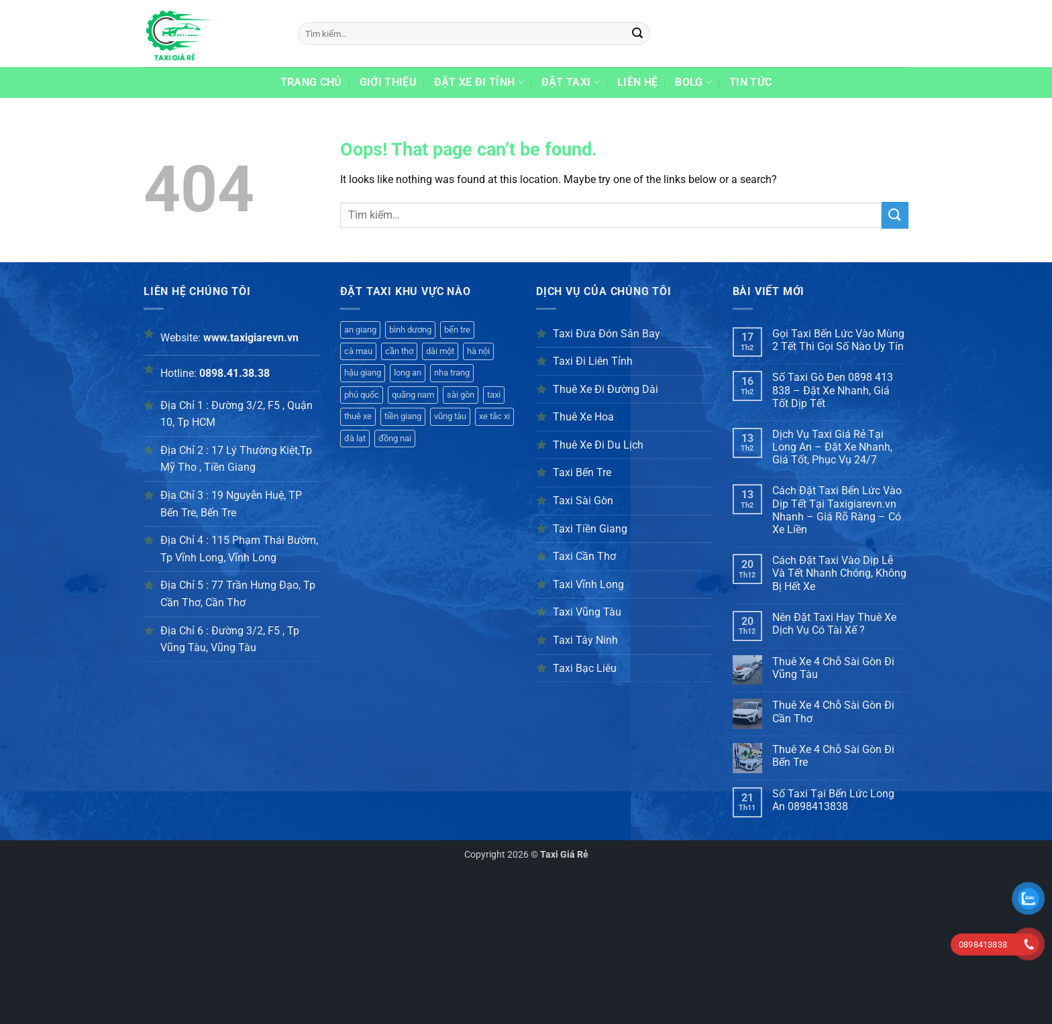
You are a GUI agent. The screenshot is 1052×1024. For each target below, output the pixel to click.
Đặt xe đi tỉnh (479, 82)
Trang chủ (311, 82)
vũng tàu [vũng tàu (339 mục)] (450, 416)
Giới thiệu (388, 82)
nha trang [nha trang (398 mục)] (452, 372)
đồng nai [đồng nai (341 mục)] (394, 438)
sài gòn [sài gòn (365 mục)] (460, 395)
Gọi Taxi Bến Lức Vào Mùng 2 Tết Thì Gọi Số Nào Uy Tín (838, 340)
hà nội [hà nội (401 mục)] (478, 351)
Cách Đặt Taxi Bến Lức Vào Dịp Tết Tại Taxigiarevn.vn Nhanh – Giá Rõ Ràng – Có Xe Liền (837, 510)
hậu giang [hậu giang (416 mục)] (362, 372)
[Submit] (638, 33)
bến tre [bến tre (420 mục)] (457, 330)
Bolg (693, 82)
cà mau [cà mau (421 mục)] (358, 351)
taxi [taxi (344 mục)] (494, 395)
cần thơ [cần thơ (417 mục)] (399, 351)
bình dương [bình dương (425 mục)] (410, 330)
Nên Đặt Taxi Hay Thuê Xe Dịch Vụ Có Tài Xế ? (834, 623)
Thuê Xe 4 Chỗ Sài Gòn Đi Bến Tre (833, 756)
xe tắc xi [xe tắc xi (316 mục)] (494, 416)
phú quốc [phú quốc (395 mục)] (361, 395)
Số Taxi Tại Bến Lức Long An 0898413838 (833, 800)
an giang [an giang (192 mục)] (360, 330)
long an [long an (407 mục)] (407, 372)
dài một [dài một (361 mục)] (440, 351)
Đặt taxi (570, 82)
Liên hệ (637, 82)
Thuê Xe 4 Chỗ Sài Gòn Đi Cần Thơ (833, 711)
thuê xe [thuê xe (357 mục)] (358, 416)
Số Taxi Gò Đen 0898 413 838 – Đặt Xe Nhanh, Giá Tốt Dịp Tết (832, 390)
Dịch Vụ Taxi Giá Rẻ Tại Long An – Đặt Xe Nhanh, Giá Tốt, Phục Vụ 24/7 (832, 447)
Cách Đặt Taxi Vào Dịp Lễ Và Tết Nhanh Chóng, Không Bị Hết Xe (839, 573)
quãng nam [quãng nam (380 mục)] (413, 395)
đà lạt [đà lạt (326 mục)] (355, 438)
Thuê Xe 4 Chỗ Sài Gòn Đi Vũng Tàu (833, 668)
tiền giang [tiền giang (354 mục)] (402, 416)
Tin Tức (750, 82)
